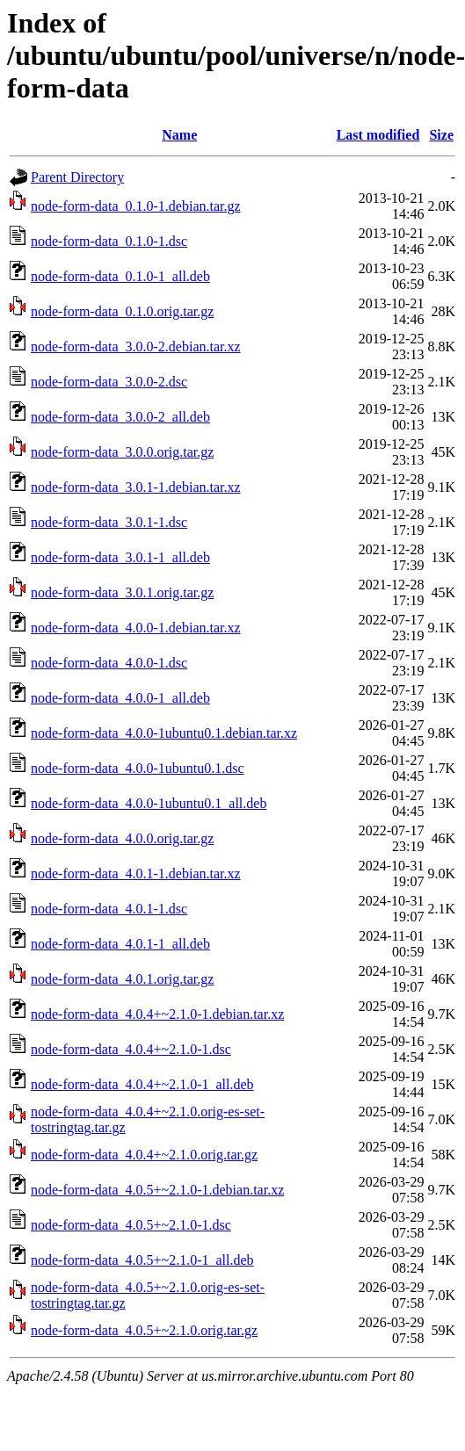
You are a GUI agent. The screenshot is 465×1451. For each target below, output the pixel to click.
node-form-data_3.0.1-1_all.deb (120, 557)
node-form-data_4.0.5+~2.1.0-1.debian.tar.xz (157, 1189)
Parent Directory (77, 177)
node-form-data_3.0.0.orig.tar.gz (122, 451)
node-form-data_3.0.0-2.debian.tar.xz (136, 346)
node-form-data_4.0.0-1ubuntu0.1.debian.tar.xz (164, 733)
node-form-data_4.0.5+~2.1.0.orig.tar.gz (144, 1330)
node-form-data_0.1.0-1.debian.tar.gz (136, 206)
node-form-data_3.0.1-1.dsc (109, 522)
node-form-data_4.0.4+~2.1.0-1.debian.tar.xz (157, 1014)
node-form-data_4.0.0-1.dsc (109, 662)
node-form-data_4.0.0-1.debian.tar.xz (136, 627)
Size (441, 134)
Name (179, 134)
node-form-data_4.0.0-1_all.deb (120, 697)
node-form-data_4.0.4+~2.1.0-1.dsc (131, 1049)
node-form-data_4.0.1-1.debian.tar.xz (136, 873)
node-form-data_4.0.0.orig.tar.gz (122, 838)
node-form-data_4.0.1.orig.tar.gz (122, 978)
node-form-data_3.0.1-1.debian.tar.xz (136, 487)
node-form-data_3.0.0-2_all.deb (120, 416)
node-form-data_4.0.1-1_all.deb (120, 943)
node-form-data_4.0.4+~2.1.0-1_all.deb (142, 1084)
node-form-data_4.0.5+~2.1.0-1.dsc (131, 1224)
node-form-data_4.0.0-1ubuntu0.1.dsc (137, 768)
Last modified (378, 134)
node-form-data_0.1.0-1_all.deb (120, 276)
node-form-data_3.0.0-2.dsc (109, 381)
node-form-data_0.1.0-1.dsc (109, 241)
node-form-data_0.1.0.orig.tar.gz (122, 311)
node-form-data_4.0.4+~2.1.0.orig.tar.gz (144, 1154)
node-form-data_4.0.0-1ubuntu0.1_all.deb (148, 803)
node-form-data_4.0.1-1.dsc (109, 908)
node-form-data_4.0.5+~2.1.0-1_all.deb (142, 1259)
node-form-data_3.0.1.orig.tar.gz (122, 592)
